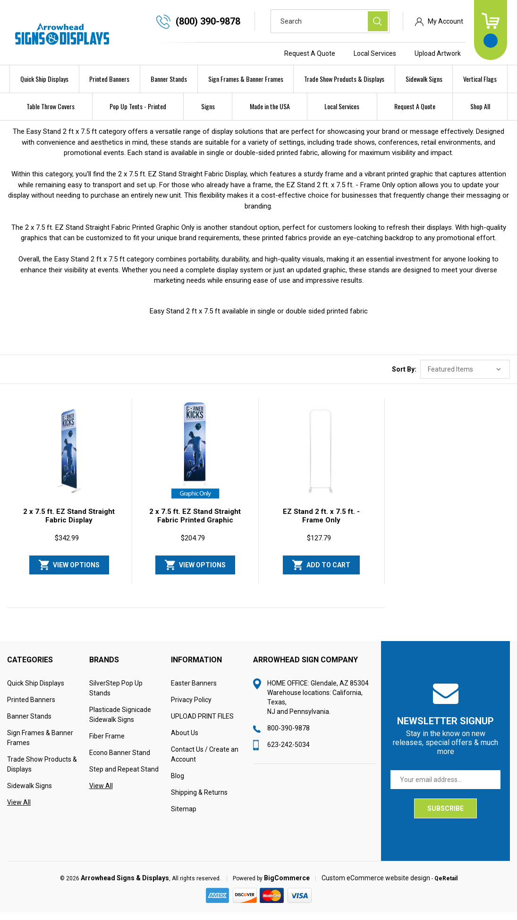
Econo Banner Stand (119, 760)
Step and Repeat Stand (124, 777)
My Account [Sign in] (445, 21)
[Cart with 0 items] (490, 30)
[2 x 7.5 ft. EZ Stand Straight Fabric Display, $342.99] (69, 459)
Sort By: (404, 377)
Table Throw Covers (50, 106)
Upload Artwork (438, 53)
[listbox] (465, 376)
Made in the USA (270, 106)
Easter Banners (194, 690)
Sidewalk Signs (424, 79)
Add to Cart (328, 572)
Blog (177, 783)
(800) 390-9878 (208, 21)
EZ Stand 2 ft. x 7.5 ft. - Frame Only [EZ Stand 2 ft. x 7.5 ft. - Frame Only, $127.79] (321, 523)
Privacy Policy (191, 707)
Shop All (480, 106)
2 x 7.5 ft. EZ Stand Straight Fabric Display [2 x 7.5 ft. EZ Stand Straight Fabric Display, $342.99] (69, 523)
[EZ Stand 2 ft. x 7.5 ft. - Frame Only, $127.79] (321, 459)
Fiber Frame (107, 743)
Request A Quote (309, 53)
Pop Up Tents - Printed (138, 106)
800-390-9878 (288, 735)
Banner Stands (169, 79)
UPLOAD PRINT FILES (202, 724)
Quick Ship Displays (44, 79)
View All (19, 810)
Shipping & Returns (199, 800)
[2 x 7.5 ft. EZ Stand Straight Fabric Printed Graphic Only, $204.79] (195, 459)
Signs (208, 106)
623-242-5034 (288, 752)
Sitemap (183, 816)
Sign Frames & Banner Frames (245, 79)
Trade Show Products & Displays (344, 79)
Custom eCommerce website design (376, 885)
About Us (184, 740)
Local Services (375, 53)
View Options (76, 572)
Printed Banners (109, 79)
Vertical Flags (480, 79)
